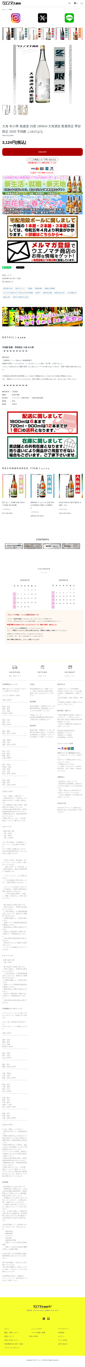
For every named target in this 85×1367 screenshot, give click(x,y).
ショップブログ (34, 1329)
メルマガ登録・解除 (36, 1332)
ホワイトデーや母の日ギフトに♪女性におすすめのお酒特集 (18, 292)
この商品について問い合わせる (42, 160)
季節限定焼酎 (38, 288)
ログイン (59, 1336)
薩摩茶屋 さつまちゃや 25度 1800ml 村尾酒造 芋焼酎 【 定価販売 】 (42, 505)
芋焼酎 (11, 9)
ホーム (4, 9)
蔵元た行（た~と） (20, 288)
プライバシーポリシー (10, 1348)
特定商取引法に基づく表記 (11, 278)
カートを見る (60, 1340)
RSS (30, 1336)
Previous (16, 74)
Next (68, 74)
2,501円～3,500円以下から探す (20, 297)
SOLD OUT (42, 152)
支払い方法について (9, 1340)
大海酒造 (30, 288)
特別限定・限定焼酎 (50, 288)
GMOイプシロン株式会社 (66, 753)
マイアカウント (61, 1329)
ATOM (35, 1336)
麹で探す (38, 292)
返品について (7, 275)
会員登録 (59, 1332)
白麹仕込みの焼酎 (47, 292)
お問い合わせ (60, 1344)
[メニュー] (81, 3)
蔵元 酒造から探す (8, 288)
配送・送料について (9, 1332)
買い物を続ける (7, 282)
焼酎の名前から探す (60, 292)
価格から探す (6, 297)
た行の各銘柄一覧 (72, 292)
